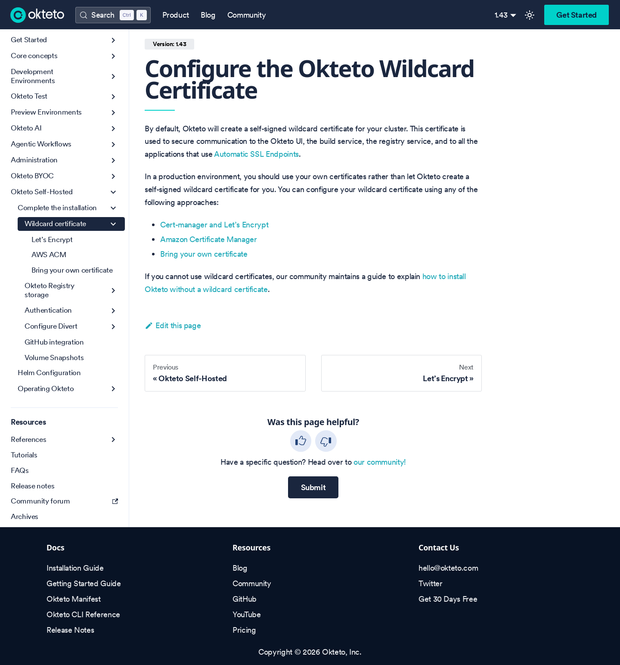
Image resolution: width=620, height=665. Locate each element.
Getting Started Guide (83, 583)
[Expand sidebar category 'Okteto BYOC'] (113, 176)
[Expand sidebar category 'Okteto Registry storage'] (113, 290)
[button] (64, 56)
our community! (379, 462)
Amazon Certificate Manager (208, 239)
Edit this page (173, 325)
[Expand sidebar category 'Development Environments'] (113, 76)
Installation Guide (75, 568)
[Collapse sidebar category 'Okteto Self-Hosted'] (113, 192)
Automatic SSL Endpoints (256, 154)
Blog (208, 15)
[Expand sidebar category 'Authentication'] (113, 311)
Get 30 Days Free (447, 599)
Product (175, 15)
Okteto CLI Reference (83, 614)
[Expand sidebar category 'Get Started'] (113, 40)
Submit (313, 487)
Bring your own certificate (204, 254)
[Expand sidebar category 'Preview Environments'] (113, 113)
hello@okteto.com (448, 568)
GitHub (244, 599)
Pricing (244, 630)
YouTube (246, 614)
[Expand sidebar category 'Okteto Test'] (113, 97)
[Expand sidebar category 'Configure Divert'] (113, 327)
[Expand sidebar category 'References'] (113, 439)
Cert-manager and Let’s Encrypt (214, 225)
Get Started (576, 15)
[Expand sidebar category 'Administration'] (113, 160)
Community (246, 15)
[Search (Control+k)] (112, 15)
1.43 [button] (501, 15)
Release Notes (70, 630)
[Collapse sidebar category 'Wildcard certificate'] (113, 224)
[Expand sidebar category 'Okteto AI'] (113, 128)
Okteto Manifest (73, 599)
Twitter (430, 583)
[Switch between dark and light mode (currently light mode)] (529, 15)
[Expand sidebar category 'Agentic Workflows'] (113, 144)
